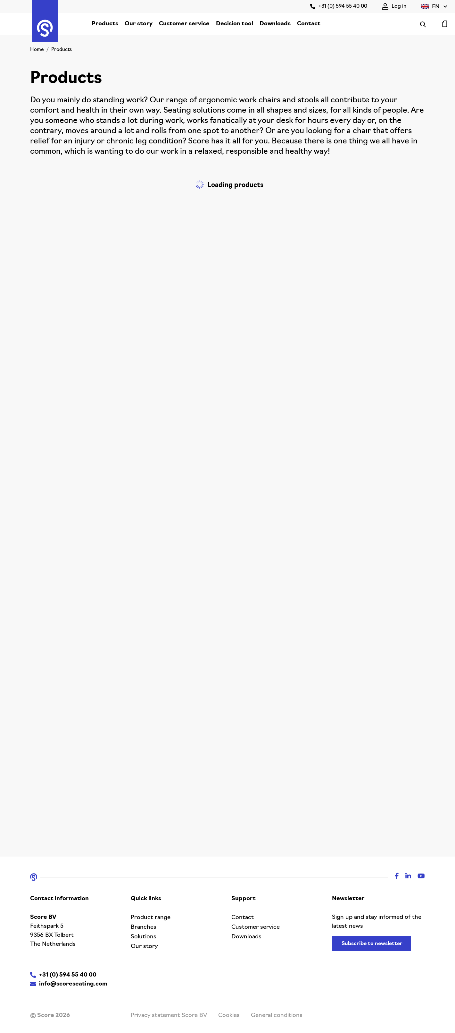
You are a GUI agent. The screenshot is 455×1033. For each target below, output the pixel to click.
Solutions (143, 937)
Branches (143, 927)
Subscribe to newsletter (372, 943)
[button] (434, 6)
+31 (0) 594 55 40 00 (338, 6)
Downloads (275, 24)
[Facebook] (393, 877)
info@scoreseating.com (73, 984)
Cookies (229, 1015)
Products (105, 24)
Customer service (184, 24)
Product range (150, 918)
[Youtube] (418, 877)
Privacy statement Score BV (169, 1015)
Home (37, 49)
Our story (139, 24)
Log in (394, 6)
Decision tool (234, 24)
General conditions (276, 1015)
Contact (308, 24)
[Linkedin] (405, 877)
